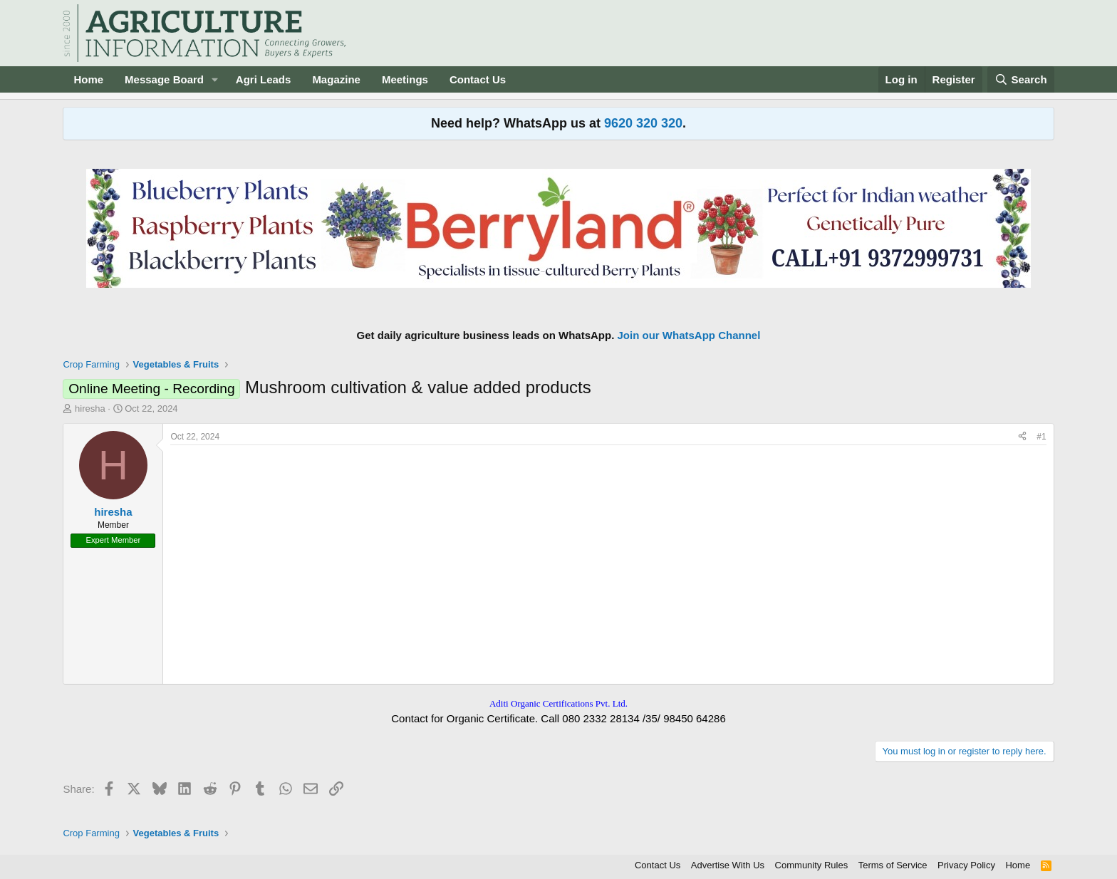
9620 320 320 (643, 123)
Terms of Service (893, 865)
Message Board (164, 79)
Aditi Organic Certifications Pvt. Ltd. (558, 703)
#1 (1041, 437)
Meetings (405, 79)
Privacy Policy (966, 865)
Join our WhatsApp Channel (689, 335)
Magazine (336, 79)
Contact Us (478, 79)
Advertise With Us (727, 865)
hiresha (90, 408)
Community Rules (811, 865)
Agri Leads (263, 79)
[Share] (1022, 437)
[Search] (1020, 79)
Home (88, 79)
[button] (215, 79)
